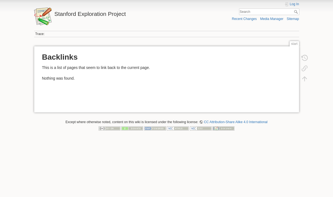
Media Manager (271, 19)
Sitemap (293, 19)
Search (296, 12)
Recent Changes (244, 19)
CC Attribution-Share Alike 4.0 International (235, 122)
